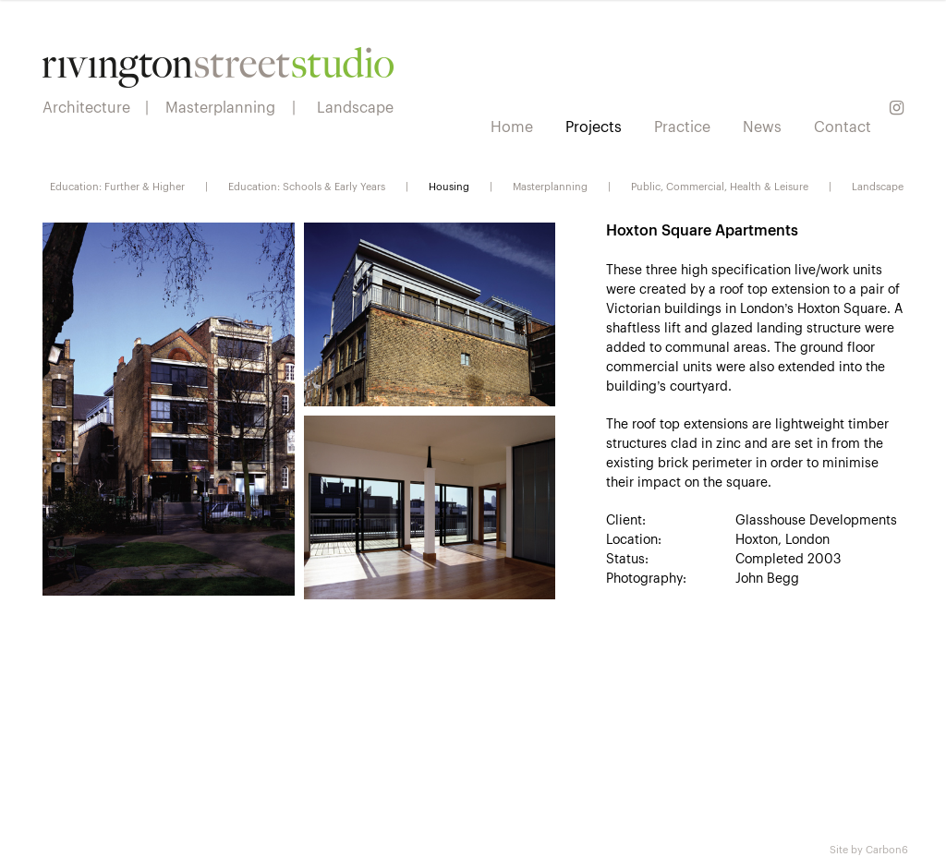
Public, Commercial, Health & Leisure (719, 185)
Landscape (878, 185)
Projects (593, 125)
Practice (682, 125)
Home (512, 125)
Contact (842, 125)
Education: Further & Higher (117, 185)
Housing (449, 185)
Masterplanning (550, 185)
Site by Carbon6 (869, 848)
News (762, 125)
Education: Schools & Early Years (306, 185)
